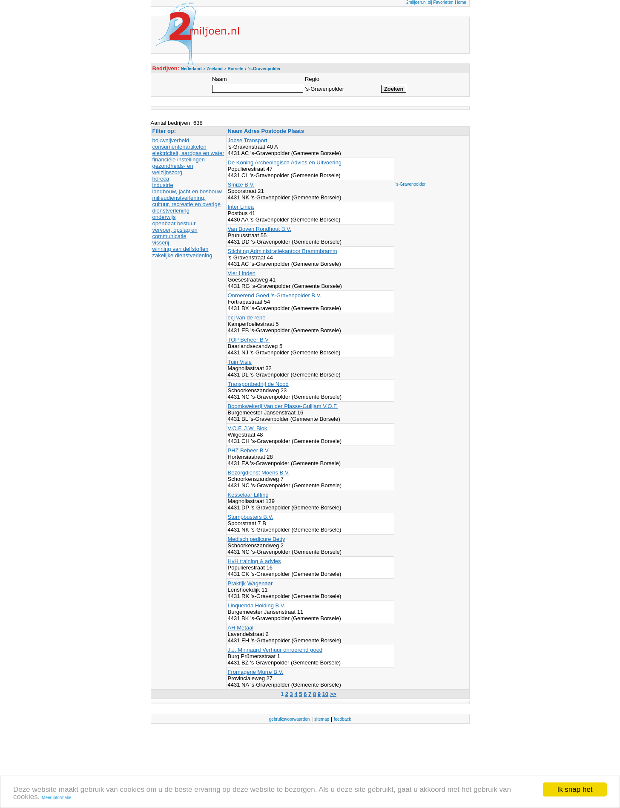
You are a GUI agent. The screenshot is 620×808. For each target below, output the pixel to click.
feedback (342, 719)
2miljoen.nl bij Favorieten (430, 2)
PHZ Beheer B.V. (249, 450)
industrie (162, 185)
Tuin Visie (240, 362)
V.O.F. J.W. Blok (247, 428)
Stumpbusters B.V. (250, 517)
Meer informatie (56, 798)
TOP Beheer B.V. (249, 339)
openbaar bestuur (174, 223)
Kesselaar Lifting (248, 495)
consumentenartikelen (179, 147)
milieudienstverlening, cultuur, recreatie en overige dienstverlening (186, 204)
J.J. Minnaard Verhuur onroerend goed (275, 650)
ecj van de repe (247, 317)
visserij (160, 242)
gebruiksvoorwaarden (289, 719)
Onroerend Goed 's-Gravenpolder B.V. (274, 295)
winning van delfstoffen (180, 249)
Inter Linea (241, 207)
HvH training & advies (254, 561)
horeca (160, 178)
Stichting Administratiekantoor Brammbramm (282, 251)
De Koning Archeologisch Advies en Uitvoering (285, 162)
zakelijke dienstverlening (182, 255)
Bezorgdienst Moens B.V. (259, 472)
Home (460, 2)
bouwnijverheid (170, 140)
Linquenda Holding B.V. (256, 605)
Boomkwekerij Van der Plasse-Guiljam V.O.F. (283, 406)
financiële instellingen (178, 159)
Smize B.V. (241, 184)
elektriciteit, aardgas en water (188, 153)
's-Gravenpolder (411, 184)
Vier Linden (242, 273)
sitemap (321, 719)
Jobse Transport (247, 140)
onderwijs (164, 217)
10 (325, 694)
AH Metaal (241, 627)
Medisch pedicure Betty (256, 539)
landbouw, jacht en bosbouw (187, 191)
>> (333, 694)
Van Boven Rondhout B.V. (260, 229)
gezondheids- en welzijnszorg (172, 169)
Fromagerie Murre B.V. (256, 672)
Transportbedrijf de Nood (258, 384)
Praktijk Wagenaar (250, 583)
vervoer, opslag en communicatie (175, 233)
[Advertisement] (430, 156)
